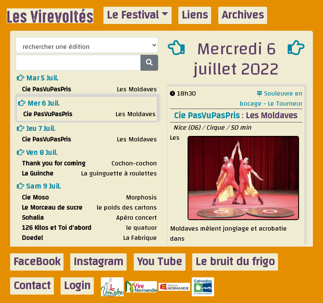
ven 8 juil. (37, 152)
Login (77, 286)
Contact (31, 286)
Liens (195, 15)
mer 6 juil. (39, 103)
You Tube (159, 262)
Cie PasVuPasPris (208, 115)
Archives (243, 15)
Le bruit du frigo (235, 262)
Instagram (98, 262)
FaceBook (36, 262)
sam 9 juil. (39, 186)
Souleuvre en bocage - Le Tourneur (271, 98)
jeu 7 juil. (36, 129)
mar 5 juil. (37, 78)
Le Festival (133, 15)
